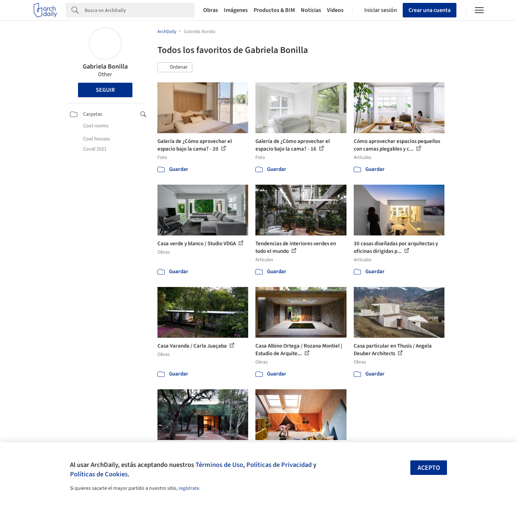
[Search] (139, 10)
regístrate (189, 488)
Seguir (105, 90)
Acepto (429, 467)
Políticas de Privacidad (279, 464)
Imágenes (236, 10)
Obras (210, 10)
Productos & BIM (274, 10)
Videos (335, 10)
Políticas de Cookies (99, 474)
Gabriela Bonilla (105, 66)
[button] (174, 67)
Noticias (311, 10)
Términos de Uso (219, 464)
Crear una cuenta (430, 10)
